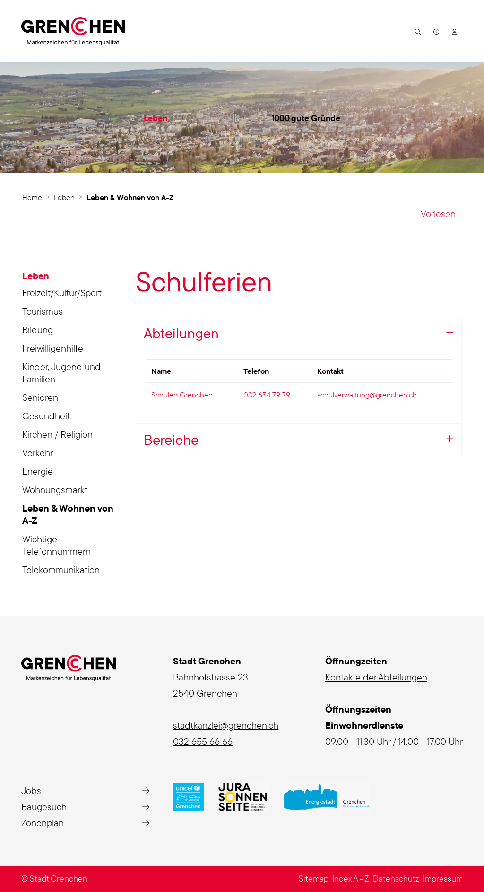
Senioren (40, 397)
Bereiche (171, 440)
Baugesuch (44, 807)
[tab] (298, 440)
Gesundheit (46, 416)
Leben (156, 118)
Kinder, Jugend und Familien (61, 373)
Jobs (31, 790)
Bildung (37, 330)
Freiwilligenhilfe (52, 348)
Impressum (443, 878)
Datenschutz (396, 878)
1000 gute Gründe (305, 118)
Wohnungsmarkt (54, 489)
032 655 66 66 (203, 741)
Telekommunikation (61, 569)
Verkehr (37, 453)
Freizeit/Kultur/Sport (62, 293)
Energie (37, 471)
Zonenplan (42, 823)
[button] (416, 31)
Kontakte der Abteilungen (376, 677)
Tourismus (42, 311)
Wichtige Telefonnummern (56, 545)
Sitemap (313, 878)
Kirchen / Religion (57, 434)
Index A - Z (350, 878)
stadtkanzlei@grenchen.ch (225, 725)
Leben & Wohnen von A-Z (67, 516)
